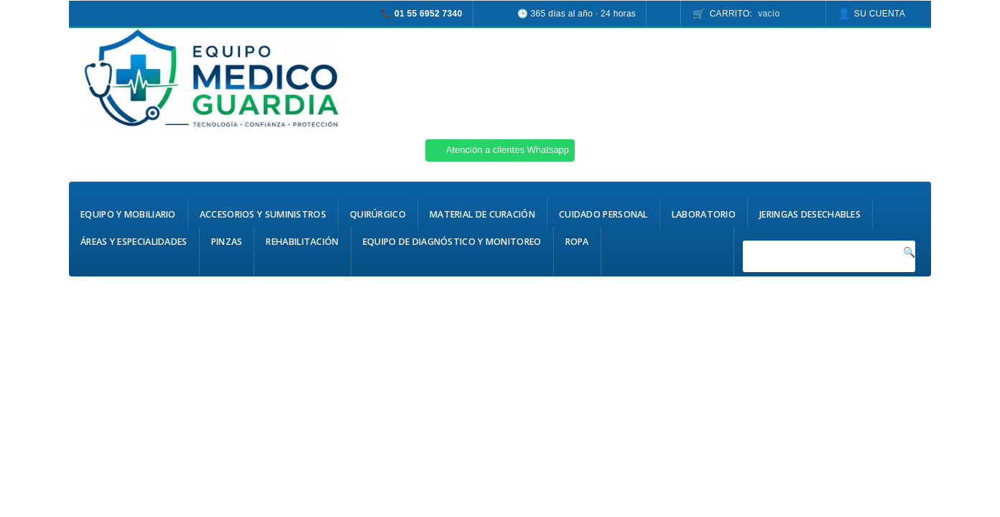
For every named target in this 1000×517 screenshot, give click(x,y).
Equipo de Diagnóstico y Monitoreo (452, 242)
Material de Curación (482, 214)
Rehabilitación (302, 242)
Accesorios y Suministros (263, 214)
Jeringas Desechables (810, 214)
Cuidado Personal (603, 214)
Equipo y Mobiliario (128, 214)
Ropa (577, 242)
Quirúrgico (378, 214)
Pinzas (227, 242)
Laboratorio (704, 214)
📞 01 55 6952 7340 (422, 14)
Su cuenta (879, 14)
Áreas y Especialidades (134, 242)
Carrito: (745, 13)
